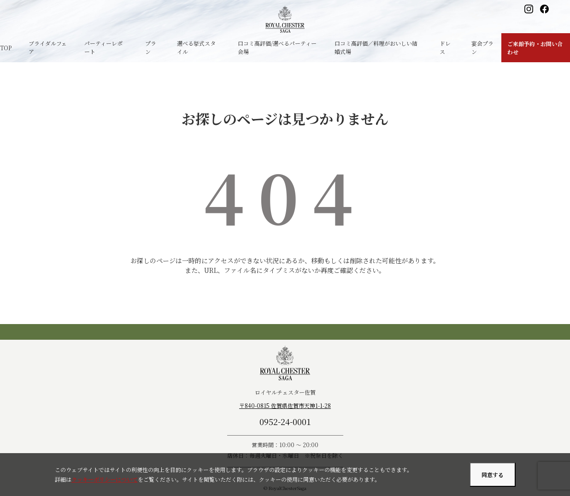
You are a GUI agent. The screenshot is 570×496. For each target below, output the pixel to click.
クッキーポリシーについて (104, 479)
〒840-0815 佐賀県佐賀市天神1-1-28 (285, 405)
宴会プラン (482, 47)
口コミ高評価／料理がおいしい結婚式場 (376, 47)
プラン (150, 47)
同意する (493, 474)
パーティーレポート (103, 47)
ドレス (445, 47)
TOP (6, 48)
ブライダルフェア (48, 47)
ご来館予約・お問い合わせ (535, 48)
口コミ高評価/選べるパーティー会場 (277, 47)
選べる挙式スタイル (196, 47)
